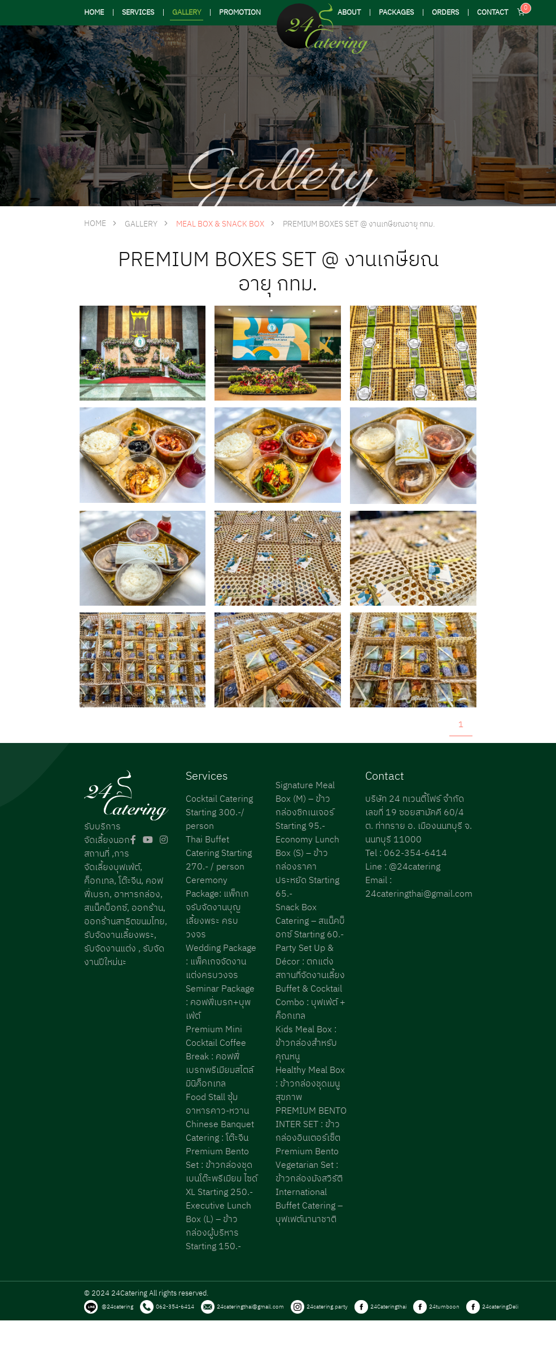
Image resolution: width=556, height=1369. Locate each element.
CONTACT (492, 13)
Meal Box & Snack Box (220, 224)
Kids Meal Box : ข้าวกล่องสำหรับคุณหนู (306, 1043)
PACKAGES (396, 13)
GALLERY (186, 13)
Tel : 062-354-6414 (406, 853)
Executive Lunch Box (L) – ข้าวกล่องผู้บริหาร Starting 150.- (218, 1226)
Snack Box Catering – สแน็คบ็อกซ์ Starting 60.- (310, 921)
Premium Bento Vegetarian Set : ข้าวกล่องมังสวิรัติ (309, 1165)
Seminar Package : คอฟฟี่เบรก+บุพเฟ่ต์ (220, 1002)
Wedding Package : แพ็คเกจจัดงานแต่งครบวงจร (221, 962)
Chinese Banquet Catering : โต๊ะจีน (220, 1131)
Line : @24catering (402, 867)
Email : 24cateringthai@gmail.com (418, 887)
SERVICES (138, 13)
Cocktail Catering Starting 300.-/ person (219, 813)
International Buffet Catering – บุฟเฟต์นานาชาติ (309, 1206)
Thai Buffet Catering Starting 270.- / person (219, 853)
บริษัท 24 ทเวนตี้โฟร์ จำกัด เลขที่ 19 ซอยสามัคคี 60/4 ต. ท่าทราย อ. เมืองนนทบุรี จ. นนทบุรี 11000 (418, 820)
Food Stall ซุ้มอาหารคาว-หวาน (217, 1104)
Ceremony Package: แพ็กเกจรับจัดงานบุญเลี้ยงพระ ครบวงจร (217, 907)
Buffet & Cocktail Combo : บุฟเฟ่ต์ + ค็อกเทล (310, 1002)
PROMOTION (240, 13)
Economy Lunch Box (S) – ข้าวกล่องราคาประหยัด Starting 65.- (307, 867)
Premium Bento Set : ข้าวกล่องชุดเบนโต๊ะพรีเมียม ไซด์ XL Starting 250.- (221, 1172)
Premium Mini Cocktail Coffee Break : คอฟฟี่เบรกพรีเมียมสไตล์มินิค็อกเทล (219, 1057)
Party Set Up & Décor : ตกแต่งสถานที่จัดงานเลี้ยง (310, 962)
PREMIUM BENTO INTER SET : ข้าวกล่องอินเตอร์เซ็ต (311, 1124)
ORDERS (445, 13)
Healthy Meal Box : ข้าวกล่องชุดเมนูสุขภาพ (310, 1084)
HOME (94, 13)
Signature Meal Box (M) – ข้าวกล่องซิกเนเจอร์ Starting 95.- (305, 806)
